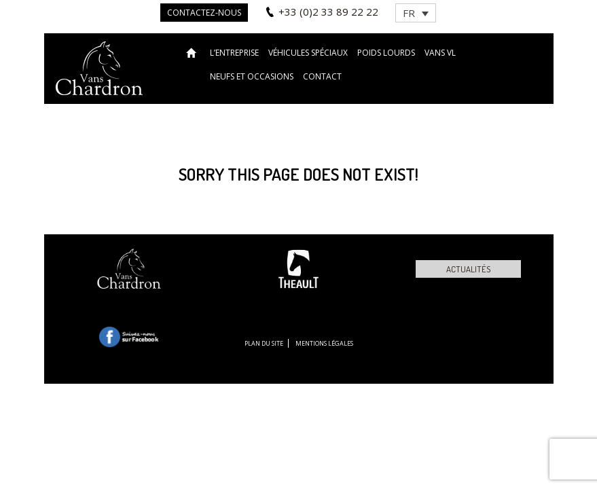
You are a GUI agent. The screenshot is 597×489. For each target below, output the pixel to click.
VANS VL (440, 52)
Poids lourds (386, 52)
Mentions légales (324, 343)
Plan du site (264, 343)
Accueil (193, 52)
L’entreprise (234, 52)
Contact (322, 76)
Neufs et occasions (251, 76)
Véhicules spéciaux (308, 52)
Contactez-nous (204, 12)
